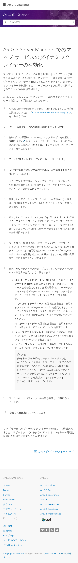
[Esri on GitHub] (52, 530)
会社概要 (7, 526)
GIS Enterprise (18, 4)
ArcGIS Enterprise (49, 495)
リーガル (7, 557)
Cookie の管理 (64, 553)
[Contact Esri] (57, 530)
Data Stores (9, 499)
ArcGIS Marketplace (50, 513)
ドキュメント (10, 513)
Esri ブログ (8, 535)
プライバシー (50, 553)
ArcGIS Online (47, 485)
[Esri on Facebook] (47, 530)
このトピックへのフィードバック (56, 451)
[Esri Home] (46, 520)
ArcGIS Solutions (49, 509)
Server (6, 495)
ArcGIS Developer (49, 504)
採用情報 (7, 530)
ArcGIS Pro (45, 490)
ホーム (6, 485)
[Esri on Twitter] (42, 530)
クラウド (7, 504)
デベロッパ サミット (14, 545)
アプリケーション (12, 509)
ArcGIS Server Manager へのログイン (51, 112)
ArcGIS (43, 499)
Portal (6, 490)
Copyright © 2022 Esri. (13, 553)
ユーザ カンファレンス (15, 540)
